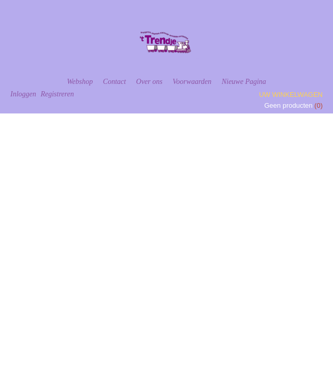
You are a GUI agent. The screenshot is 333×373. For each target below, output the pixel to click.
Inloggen (23, 94)
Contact (114, 81)
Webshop (80, 81)
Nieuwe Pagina (244, 81)
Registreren (57, 94)
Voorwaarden (191, 81)
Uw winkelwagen (291, 94)
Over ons (149, 81)
